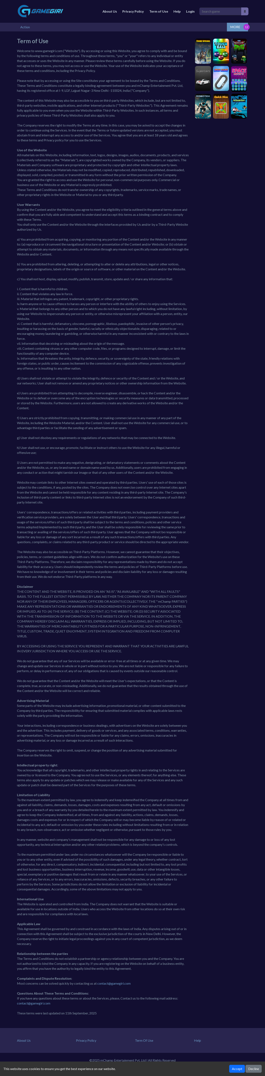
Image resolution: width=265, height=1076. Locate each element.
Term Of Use (144, 1040)
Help (177, 11)
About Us (109, 11)
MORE (235, 27)
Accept (237, 1069)
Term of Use (158, 11)
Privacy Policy (133, 11)
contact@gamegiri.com (114, 983)
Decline (253, 1069)
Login (190, 11)
